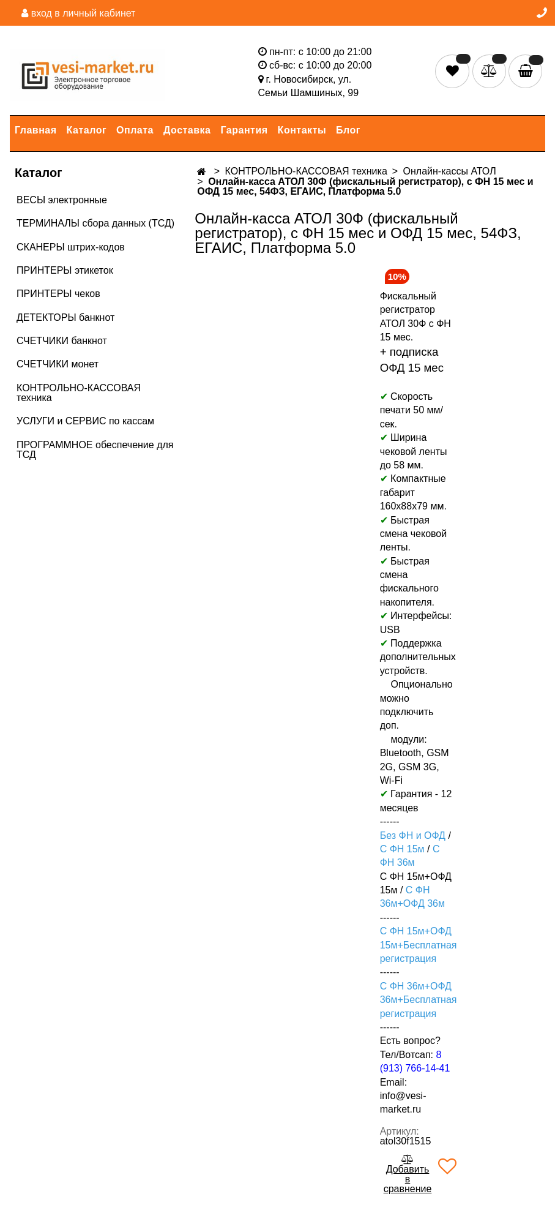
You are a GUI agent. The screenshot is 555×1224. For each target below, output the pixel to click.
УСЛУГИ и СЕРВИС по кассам (85, 421)
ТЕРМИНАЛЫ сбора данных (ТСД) (95, 223)
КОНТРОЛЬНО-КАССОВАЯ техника (79, 393)
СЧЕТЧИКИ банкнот (62, 341)
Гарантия (244, 130)
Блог (348, 130)
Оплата (135, 130)
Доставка (187, 130)
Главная (36, 130)
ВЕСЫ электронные (62, 200)
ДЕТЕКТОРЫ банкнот (65, 317)
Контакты (302, 130)
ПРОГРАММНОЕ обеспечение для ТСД (95, 450)
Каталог (86, 130)
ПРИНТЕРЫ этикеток (65, 270)
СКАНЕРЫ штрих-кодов (71, 247)
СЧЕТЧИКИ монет (58, 364)
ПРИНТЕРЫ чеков (58, 293)
